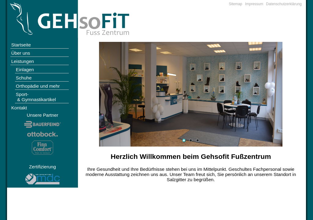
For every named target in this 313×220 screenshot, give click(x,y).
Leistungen (22, 61)
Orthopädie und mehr (38, 86)
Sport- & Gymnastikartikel (36, 97)
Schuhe (24, 77)
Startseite (21, 44)
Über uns (20, 53)
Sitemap (235, 4)
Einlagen (25, 69)
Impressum (254, 4)
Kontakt (19, 107)
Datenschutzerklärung (284, 4)
